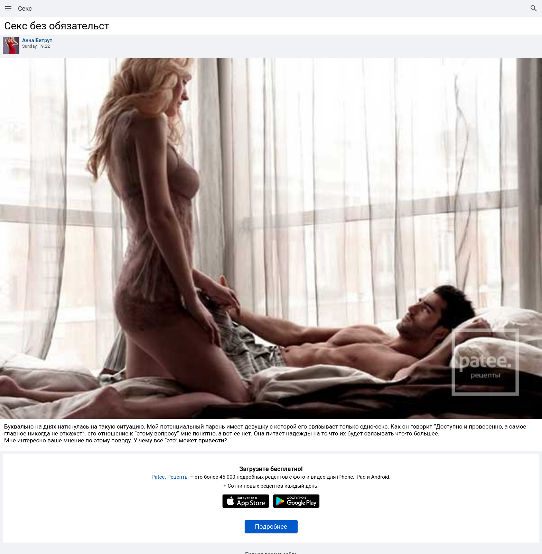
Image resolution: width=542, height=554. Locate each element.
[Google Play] (296, 506)
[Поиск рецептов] (533, 8)
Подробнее (271, 526)
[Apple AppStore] (245, 506)
